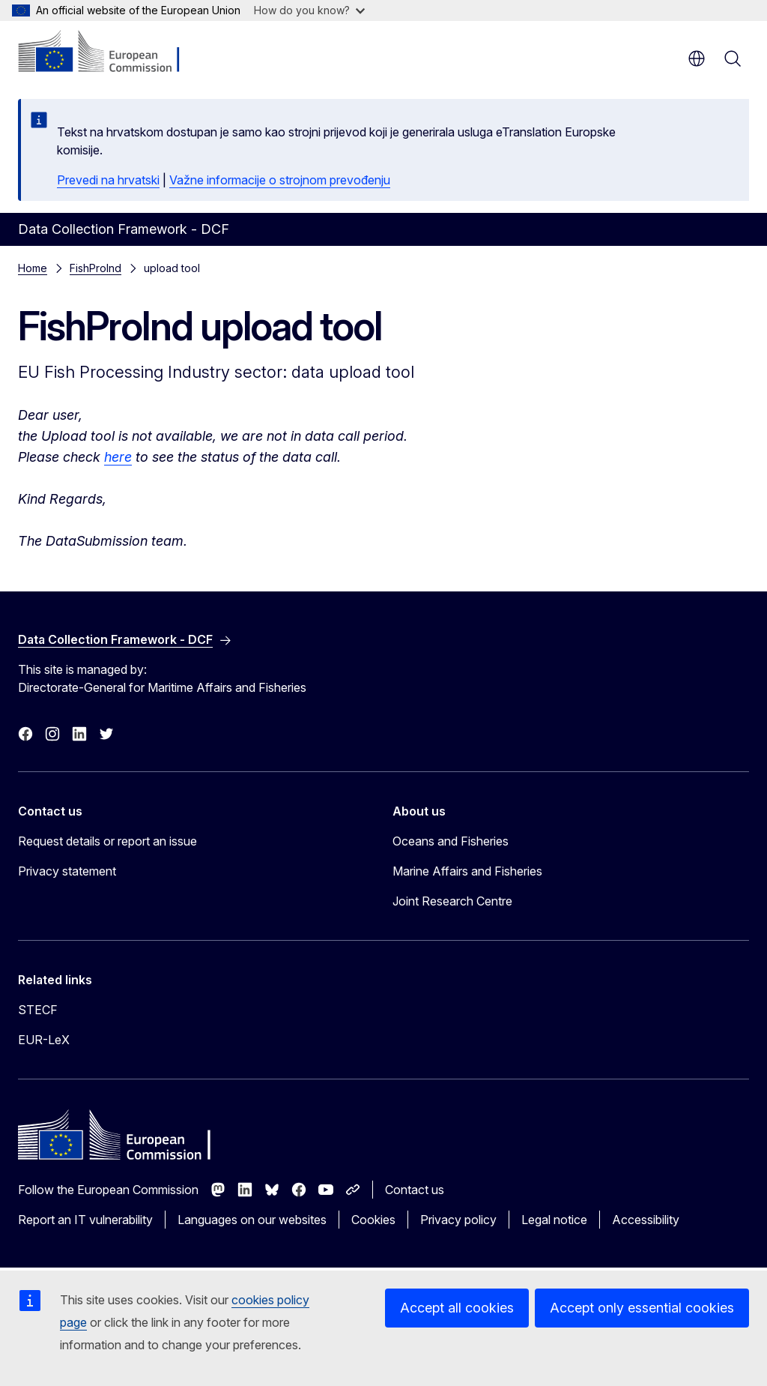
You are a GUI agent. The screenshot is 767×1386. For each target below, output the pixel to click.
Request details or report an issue (107, 841)
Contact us (414, 1189)
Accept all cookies (457, 1308)
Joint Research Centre (452, 901)
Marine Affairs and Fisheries (467, 871)
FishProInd (95, 268)
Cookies (373, 1219)
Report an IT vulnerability (85, 1219)
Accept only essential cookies (642, 1308)
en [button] (697, 58)
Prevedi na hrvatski (108, 179)
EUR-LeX (44, 1039)
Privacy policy (458, 1219)
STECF (38, 1009)
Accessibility (645, 1219)
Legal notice (554, 1219)
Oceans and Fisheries (450, 841)
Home (32, 268)
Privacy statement (67, 871)
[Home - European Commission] (109, 52)
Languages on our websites (252, 1219)
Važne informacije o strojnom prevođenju (279, 179)
